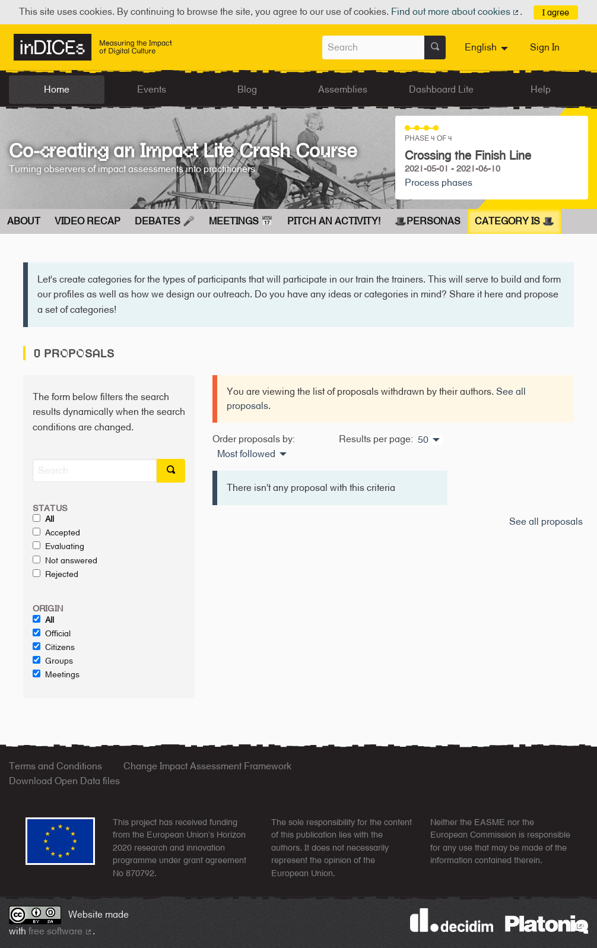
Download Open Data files (64, 781)
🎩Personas (428, 221)
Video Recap (87, 221)
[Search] (95, 470)
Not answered (65, 560)
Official (52, 633)
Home (56, 89)
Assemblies (342, 89)
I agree (555, 12)
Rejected (55, 574)
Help (541, 89)
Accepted (56, 532)
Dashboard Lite (441, 89)
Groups (53, 660)
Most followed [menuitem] (246, 454)
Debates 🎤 (165, 221)
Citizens (54, 647)
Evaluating (58, 546)
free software (60, 931)
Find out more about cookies (455, 11)
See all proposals (546, 521)
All (43, 519)
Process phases (438, 182)
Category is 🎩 (514, 221)
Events (151, 89)
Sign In (545, 47)
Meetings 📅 (241, 221)
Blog (247, 89)
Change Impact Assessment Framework (207, 766)
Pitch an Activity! (333, 221)
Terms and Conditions (55, 766)
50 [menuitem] (423, 440)
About (23, 221)
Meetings (56, 674)
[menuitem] (488, 47)
